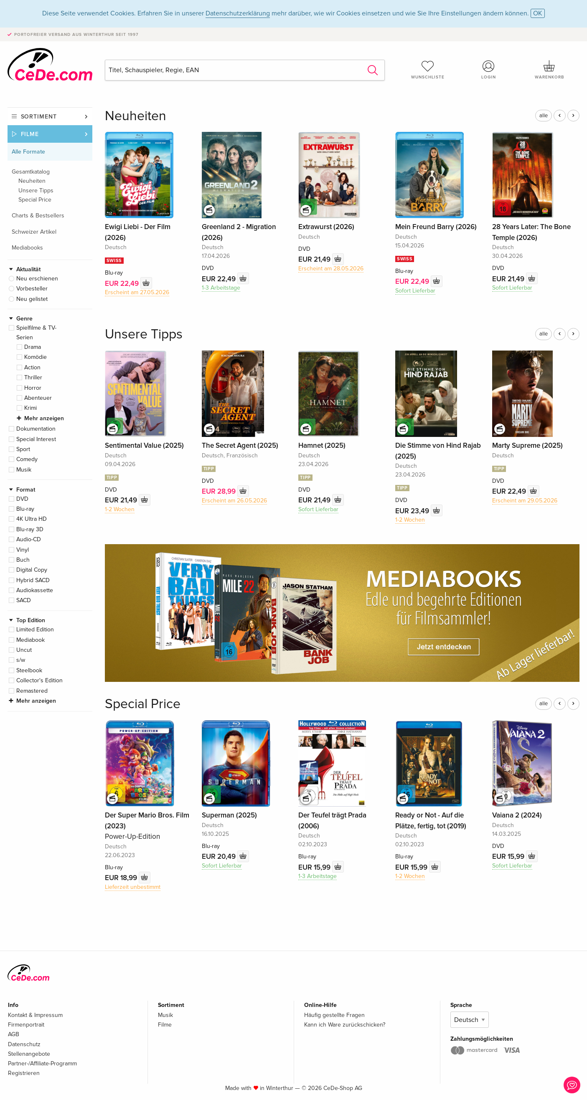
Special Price (34, 199)
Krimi (30, 407)
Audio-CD (28, 539)
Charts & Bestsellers (38, 215)
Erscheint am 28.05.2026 (330, 268)
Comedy (27, 459)
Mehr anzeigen (44, 418)
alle (543, 115)
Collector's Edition (39, 680)
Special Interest (36, 439)
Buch (23, 559)
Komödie (35, 357)
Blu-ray (25, 508)
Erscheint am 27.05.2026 (137, 292)
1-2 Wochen (120, 509)
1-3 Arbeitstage (221, 287)
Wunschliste (427, 70)
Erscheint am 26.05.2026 (234, 500)
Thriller (33, 377)
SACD (23, 600)
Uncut (24, 649)
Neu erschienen (37, 278)
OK (537, 13)
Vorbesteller (32, 288)
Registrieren (24, 1073)
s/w (20, 660)
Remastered (32, 690)
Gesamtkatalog (31, 171)
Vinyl (22, 549)
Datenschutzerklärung (238, 13)
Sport (23, 449)
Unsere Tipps (35, 190)
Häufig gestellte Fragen (334, 1015)
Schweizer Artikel (34, 231)
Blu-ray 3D (29, 529)
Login (488, 70)
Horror (32, 387)
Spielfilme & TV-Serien (36, 332)
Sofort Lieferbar (415, 290)
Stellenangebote (29, 1053)
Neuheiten (32, 180)
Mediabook (30, 639)
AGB (13, 1034)
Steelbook (29, 670)
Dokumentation (36, 428)
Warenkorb (549, 70)
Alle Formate (28, 151)
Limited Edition (35, 629)
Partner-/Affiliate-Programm (42, 1063)
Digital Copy (31, 569)
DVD (22, 498)
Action (32, 367)
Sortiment (39, 116)
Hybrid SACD (33, 580)
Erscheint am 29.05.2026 (524, 500)
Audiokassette (34, 590)
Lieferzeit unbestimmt (132, 887)
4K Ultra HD (31, 518)
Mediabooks (27, 247)
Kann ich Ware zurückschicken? (344, 1024)
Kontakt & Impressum (35, 1015)
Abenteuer (38, 397)
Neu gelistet (32, 299)
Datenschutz (24, 1044)
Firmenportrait (26, 1024)
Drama (32, 347)
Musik (23, 469)
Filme (30, 134)
